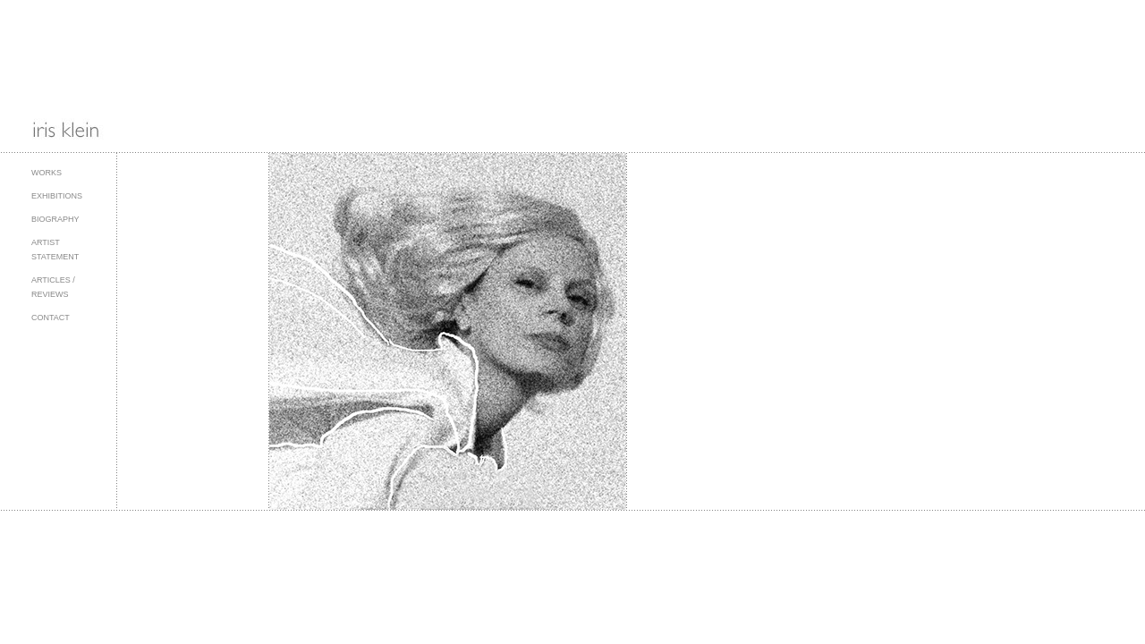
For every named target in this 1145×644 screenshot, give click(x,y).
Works (46, 172)
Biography (55, 219)
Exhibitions (56, 195)
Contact (50, 317)
